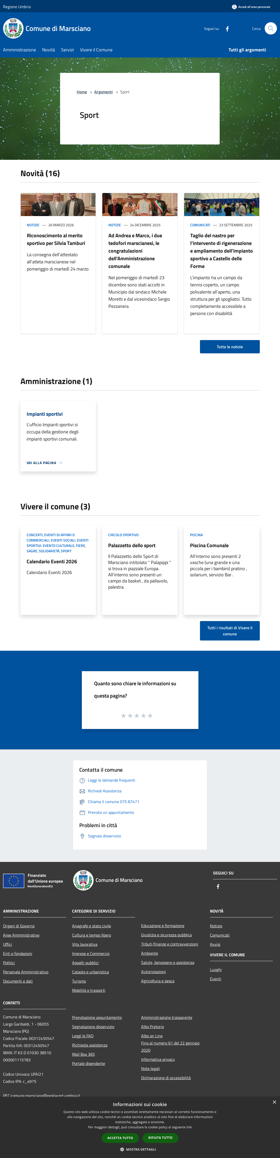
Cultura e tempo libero (91, 935)
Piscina (196, 534)
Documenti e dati (18, 981)
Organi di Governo (19, 926)
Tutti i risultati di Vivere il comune (229, 631)
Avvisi (215, 944)
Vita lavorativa (84, 944)
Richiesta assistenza (89, 1045)
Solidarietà (49, 551)
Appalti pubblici (85, 963)
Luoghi (216, 969)
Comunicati (200, 225)
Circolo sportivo (123, 534)
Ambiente (149, 953)
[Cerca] (271, 28)
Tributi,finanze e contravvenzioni (169, 944)
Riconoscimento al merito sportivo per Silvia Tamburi (56, 239)
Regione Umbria (17, 7)
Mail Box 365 (83, 1054)
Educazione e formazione (162, 926)
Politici (9, 963)
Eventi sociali (63, 540)
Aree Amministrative (21, 935)
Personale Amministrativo (25, 972)
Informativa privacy (158, 1059)
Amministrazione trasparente (166, 1017)
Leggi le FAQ (83, 1036)
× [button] (274, 1102)
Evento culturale (58, 545)
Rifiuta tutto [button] (160, 1137)
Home (82, 92)
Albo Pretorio (152, 1027)
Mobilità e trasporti (88, 990)
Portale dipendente (88, 1063)
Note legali (150, 1068)
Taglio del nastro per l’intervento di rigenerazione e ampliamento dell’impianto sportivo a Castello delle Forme (221, 250)
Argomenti (103, 92)
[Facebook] (225, 28)
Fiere (80, 545)
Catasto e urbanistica (90, 972)
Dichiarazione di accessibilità (166, 1078)
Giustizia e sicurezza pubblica (166, 935)
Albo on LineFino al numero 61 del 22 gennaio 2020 (170, 1043)
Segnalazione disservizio (93, 1027)
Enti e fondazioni (17, 953)
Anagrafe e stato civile (91, 926)
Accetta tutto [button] (120, 1138)
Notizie (33, 225)
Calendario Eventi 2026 (52, 561)
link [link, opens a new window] (189, 1127)
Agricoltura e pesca (157, 981)
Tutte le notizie (230, 347)
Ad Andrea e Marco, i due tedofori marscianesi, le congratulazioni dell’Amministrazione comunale (135, 250)
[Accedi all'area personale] (251, 7)
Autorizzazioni (153, 972)
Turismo (79, 981)
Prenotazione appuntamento (97, 1017)
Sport (66, 551)
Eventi (215, 979)
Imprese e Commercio (90, 953)
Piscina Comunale (209, 545)
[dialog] (140, 1127)
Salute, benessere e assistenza (167, 962)
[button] (140, 1149)
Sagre (32, 551)
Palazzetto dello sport (131, 545)
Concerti (35, 534)
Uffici (7, 944)
